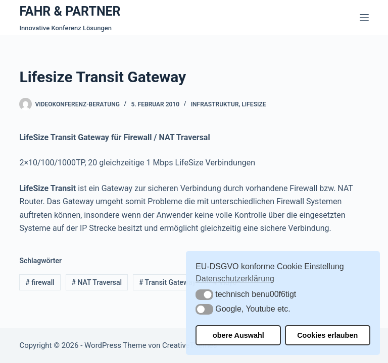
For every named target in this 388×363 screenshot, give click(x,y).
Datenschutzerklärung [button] (235, 278)
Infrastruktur (215, 104)
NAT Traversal (97, 282)
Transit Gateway (167, 282)
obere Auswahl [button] (238, 335)
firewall (40, 282)
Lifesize (253, 104)
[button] (204, 294)
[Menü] (364, 17)
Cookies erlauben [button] (327, 335)
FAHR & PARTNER (69, 11)
